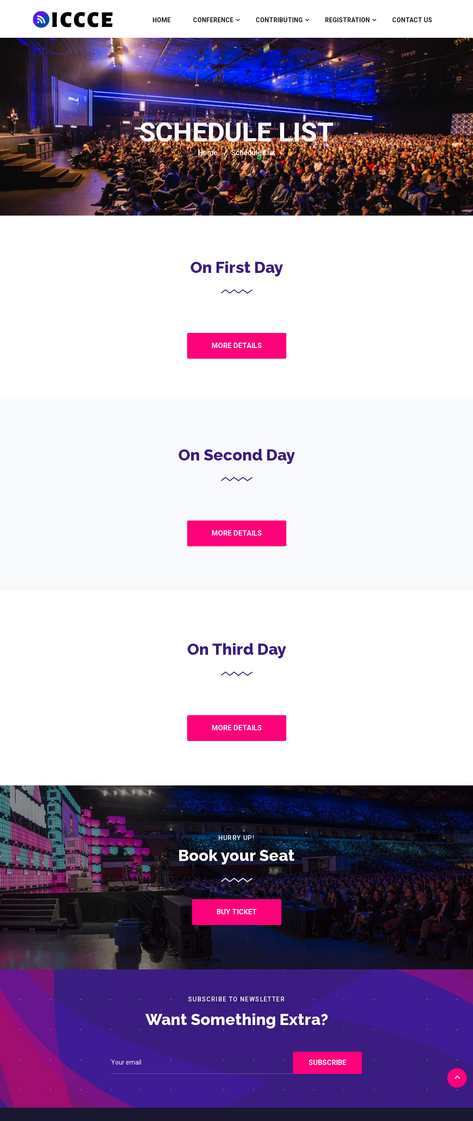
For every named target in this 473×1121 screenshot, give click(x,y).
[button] (236, 346)
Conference (213, 20)
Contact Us (412, 20)
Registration (347, 20)
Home (161, 20)
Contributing (279, 20)
